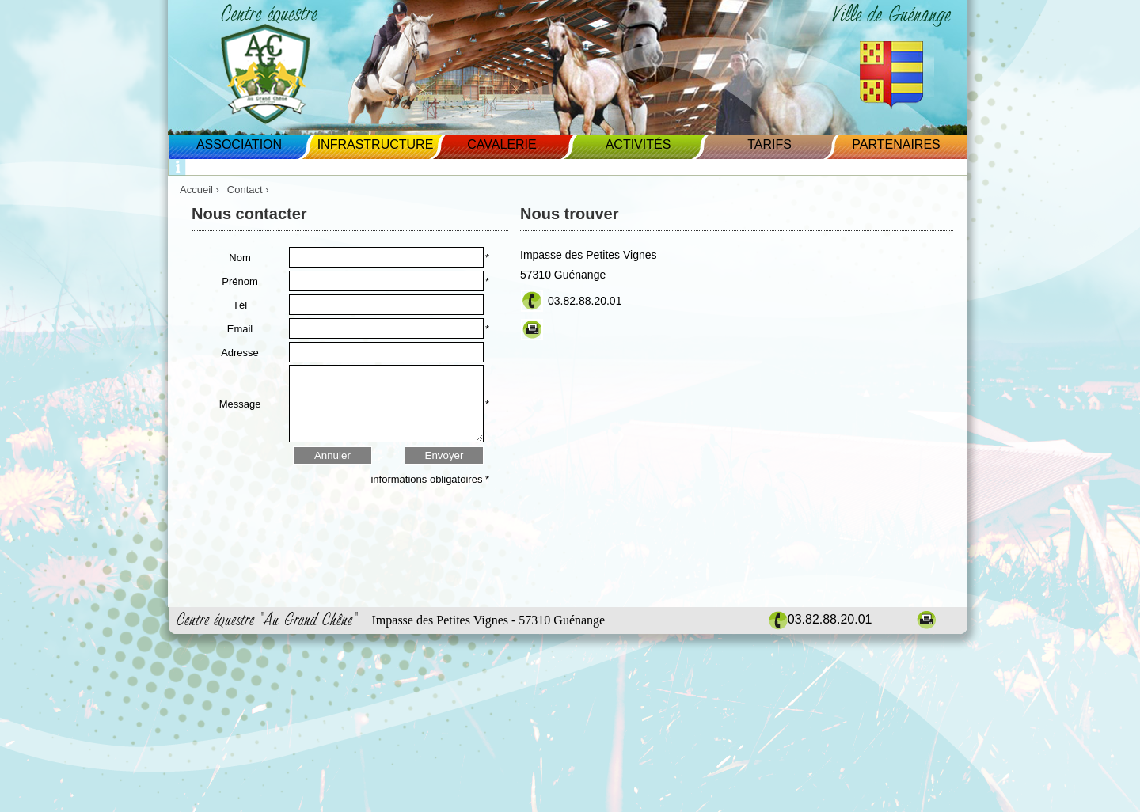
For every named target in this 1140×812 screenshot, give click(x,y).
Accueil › (199, 189)
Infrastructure (375, 144)
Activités (638, 144)
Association (239, 144)
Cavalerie (501, 144)
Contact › (249, 189)
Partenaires (896, 144)
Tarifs (769, 144)
